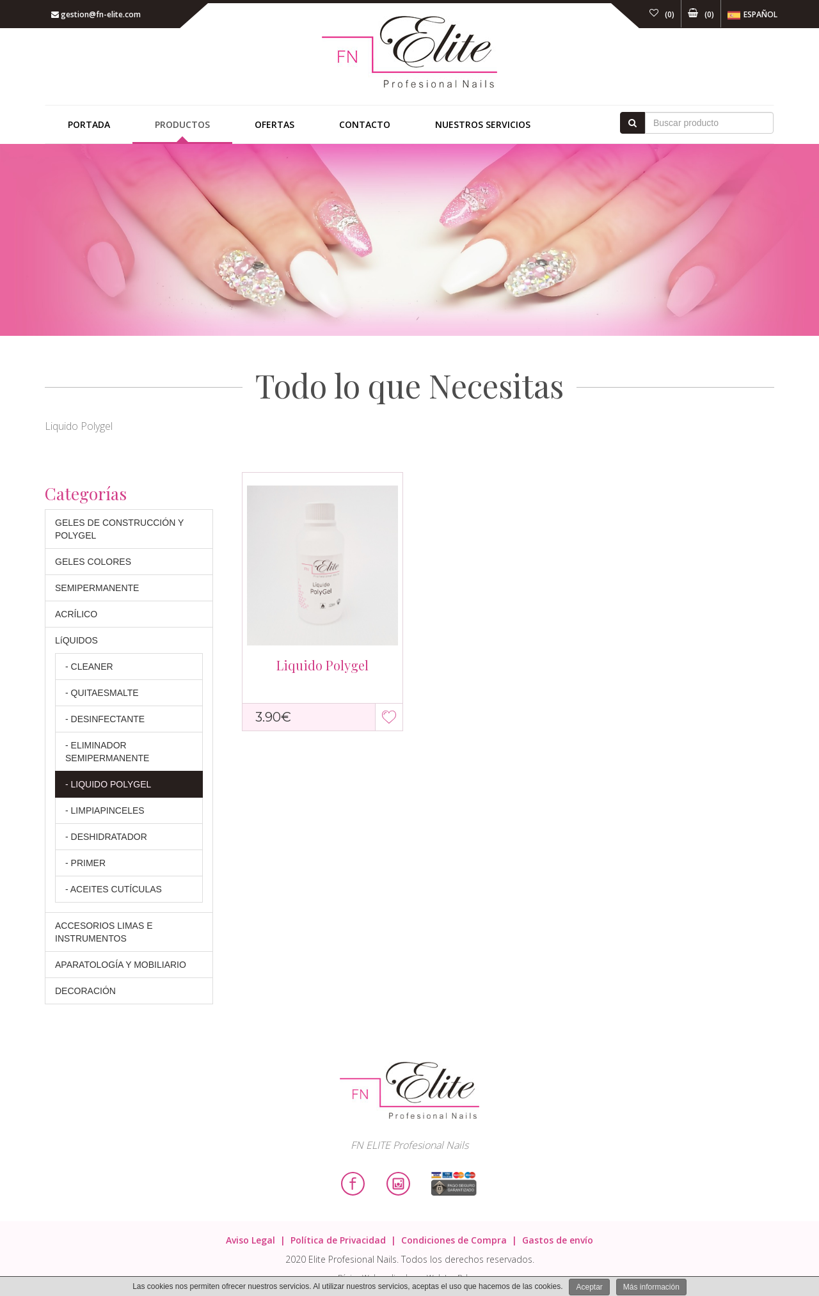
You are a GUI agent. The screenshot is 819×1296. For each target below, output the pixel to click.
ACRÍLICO (76, 614)
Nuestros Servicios (482, 124)
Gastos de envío (557, 1240)
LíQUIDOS (76, 640)
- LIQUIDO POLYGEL (108, 784)
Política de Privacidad (338, 1240)
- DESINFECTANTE (105, 719)
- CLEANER (89, 666)
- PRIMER (85, 863)
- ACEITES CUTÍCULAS (113, 889)
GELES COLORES (93, 562)
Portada (89, 124)
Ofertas (274, 124)
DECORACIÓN (85, 991)
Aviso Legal (250, 1240)
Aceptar (589, 1287)
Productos (182, 124)
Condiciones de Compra (454, 1240)
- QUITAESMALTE (102, 693)
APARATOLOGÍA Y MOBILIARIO (120, 965)
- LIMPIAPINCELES (105, 810)
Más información (651, 1287)
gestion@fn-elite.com (96, 14)
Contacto (364, 124)
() (661, 14)
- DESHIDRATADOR (106, 837)
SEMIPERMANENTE (97, 588)
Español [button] (752, 15)
